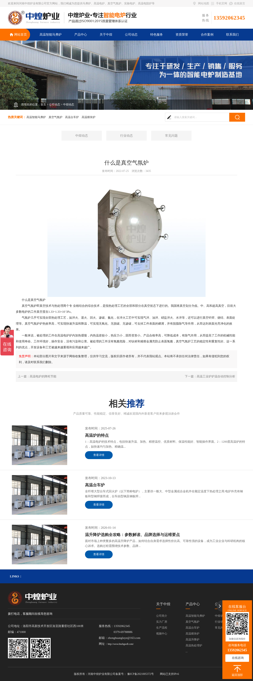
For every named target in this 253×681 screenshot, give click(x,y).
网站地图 (203, 3)
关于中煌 (163, 604)
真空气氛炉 (55, 117)
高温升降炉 (192, 639)
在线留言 (239, 3)
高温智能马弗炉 (36, 117)
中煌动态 (68, 104)
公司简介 (161, 615)
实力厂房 (161, 621)
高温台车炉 (72, 117)
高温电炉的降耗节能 (43, 376)
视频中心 (161, 633)
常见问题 (171, 135)
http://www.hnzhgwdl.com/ (121, 644)
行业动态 (126, 135)
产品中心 (193, 604)
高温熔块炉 (88, 117)
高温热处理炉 (194, 645)
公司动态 (54, 104)
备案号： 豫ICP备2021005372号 (134, 673)
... (187, 651)
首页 (43, 104)
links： (16, 576)
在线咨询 (238, 657)
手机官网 (221, 3)
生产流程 (161, 627)
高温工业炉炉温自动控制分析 (216, 376)
